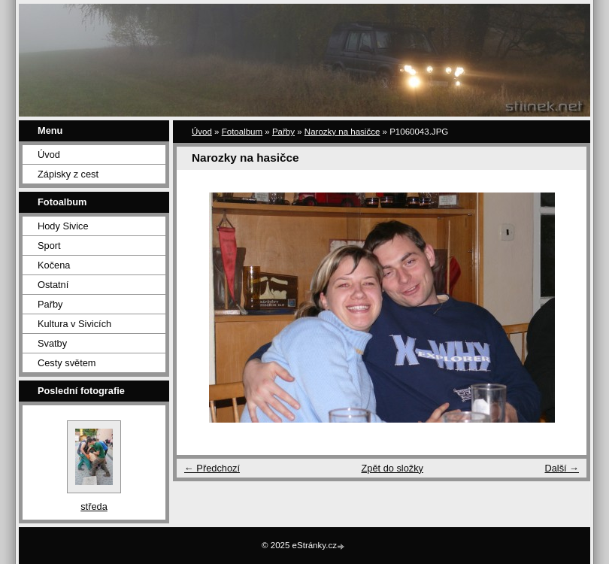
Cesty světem (67, 362)
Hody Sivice (63, 226)
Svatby (52, 343)
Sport (49, 245)
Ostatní (53, 284)
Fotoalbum (242, 131)
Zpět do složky (392, 468)
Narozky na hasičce (342, 131)
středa (94, 506)
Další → (561, 468)
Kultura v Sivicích (74, 323)
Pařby (50, 304)
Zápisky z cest (68, 174)
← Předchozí (212, 468)
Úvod (49, 154)
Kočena (54, 265)
